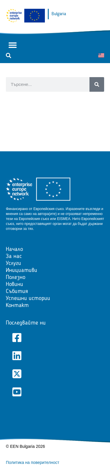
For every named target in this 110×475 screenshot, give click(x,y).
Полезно (15, 277)
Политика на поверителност (32, 462)
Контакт (17, 305)
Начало (14, 249)
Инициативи (21, 270)
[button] (12, 45)
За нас (14, 256)
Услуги (13, 263)
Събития (17, 291)
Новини (14, 284)
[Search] (96, 84)
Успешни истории (28, 298)
